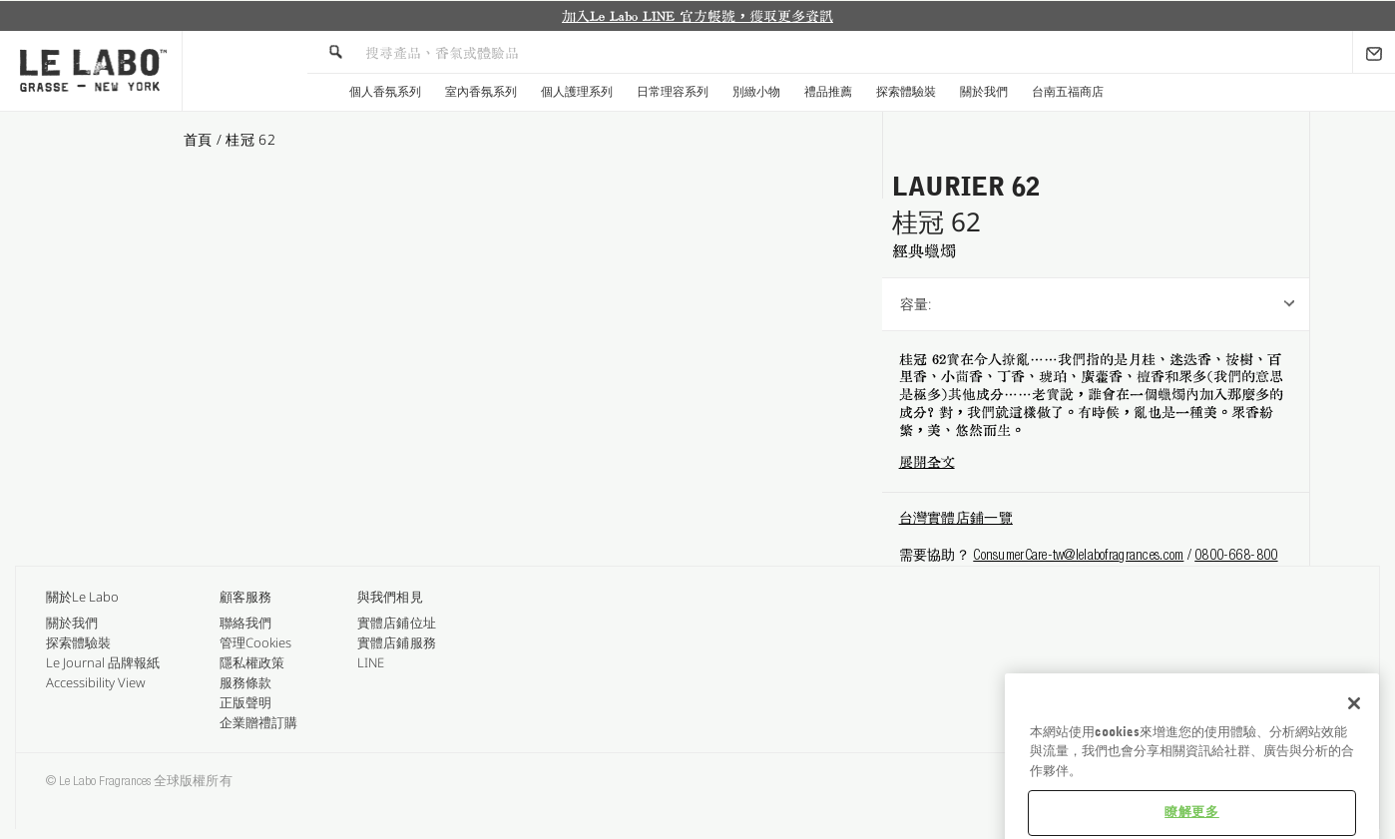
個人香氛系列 (385, 92)
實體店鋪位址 (396, 622)
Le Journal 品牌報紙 (103, 662)
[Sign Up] (1374, 52)
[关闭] (1354, 742)
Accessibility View (96, 682)
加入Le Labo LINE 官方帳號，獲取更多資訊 (697, 16)
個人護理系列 (577, 92)
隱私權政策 (252, 662)
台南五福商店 (1068, 92)
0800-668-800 (1235, 557)
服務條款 (245, 682)
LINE (370, 662)
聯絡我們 (245, 622)
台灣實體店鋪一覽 (956, 520)
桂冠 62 (250, 139)
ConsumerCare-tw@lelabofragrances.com (1078, 557)
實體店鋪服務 (396, 642)
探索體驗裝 (906, 92)
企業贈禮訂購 (258, 722)
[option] (697, 16)
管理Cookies (255, 642)
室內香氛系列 (481, 92)
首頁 (200, 139)
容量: (915, 303)
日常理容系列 (672, 92)
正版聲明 (245, 702)
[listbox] (1158, 304)
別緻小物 (756, 92)
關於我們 (984, 92)
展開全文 (927, 462)
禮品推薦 (828, 92)
